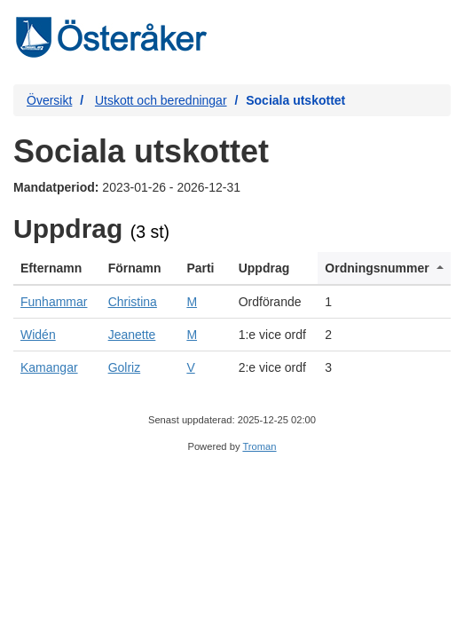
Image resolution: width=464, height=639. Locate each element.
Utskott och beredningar (161, 100)
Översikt (49, 100)
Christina (132, 302)
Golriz (124, 367)
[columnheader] (57, 268)
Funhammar (53, 302)
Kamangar (49, 367)
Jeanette (132, 334)
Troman (259, 446)
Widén (38, 334)
